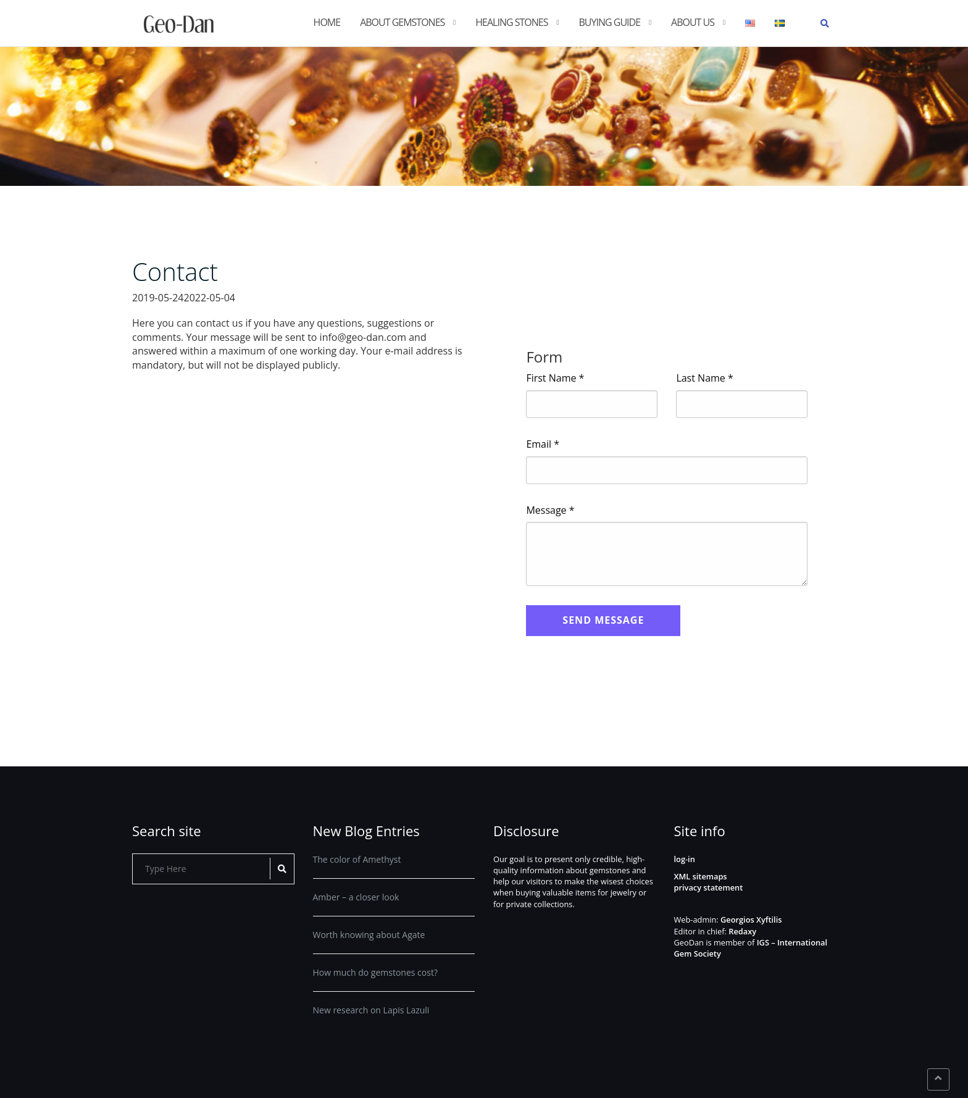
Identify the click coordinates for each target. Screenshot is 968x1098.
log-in (684, 859)
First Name (555, 378)
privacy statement (708, 887)
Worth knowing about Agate (369, 935)
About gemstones (402, 22)
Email (542, 444)
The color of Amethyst (357, 859)
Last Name (704, 378)
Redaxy (742, 931)
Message (550, 510)
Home (327, 22)
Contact (175, 271)
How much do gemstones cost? (375, 972)
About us (692, 22)
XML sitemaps (700, 876)
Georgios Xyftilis (751, 919)
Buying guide (610, 22)
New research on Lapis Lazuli (371, 1010)
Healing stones (511, 22)
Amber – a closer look (356, 897)
